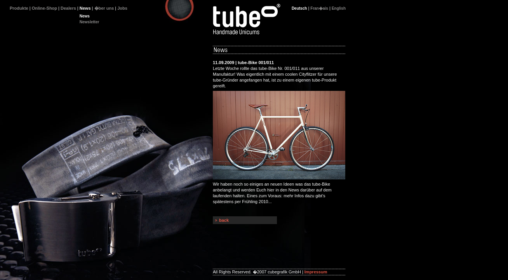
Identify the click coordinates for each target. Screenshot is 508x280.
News (85, 16)
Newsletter (89, 22)
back (224, 220)
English (339, 8)
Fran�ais (319, 8)
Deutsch (299, 8)
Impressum (315, 272)
